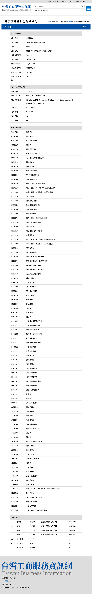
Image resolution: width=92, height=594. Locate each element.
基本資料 (7, 27)
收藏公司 (84, 26)
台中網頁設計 (6, 581)
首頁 (49, 22)
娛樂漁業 (69, 22)
